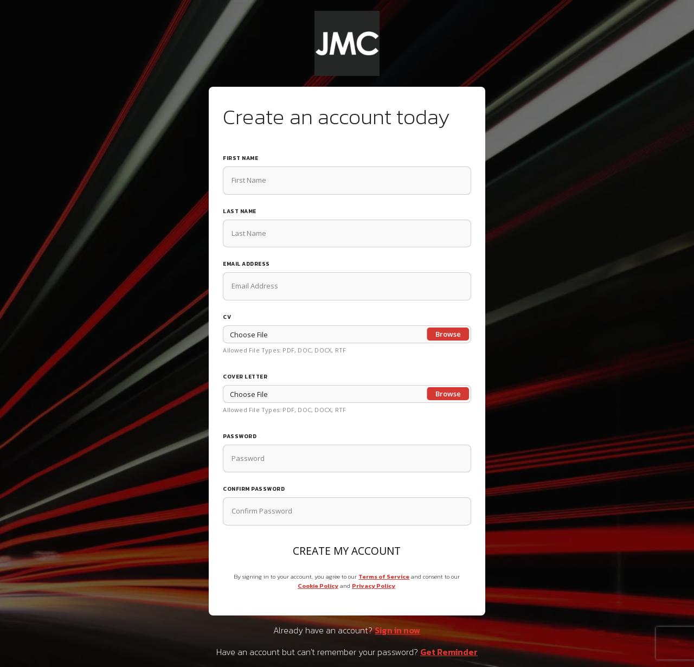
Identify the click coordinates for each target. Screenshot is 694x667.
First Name (240, 158)
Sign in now (397, 630)
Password (239, 436)
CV (227, 317)
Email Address (246, 264)
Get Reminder (449, 651)
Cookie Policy (318, 585)
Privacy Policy (373, 585)
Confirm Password (254, 489)
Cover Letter (245, 377)
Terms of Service (383, 576)
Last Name (239, 211)
